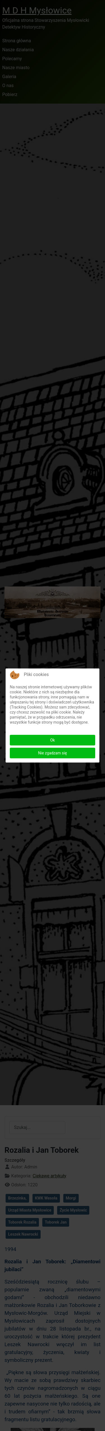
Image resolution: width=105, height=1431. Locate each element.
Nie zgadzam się (52, 753)
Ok (52, 740)
